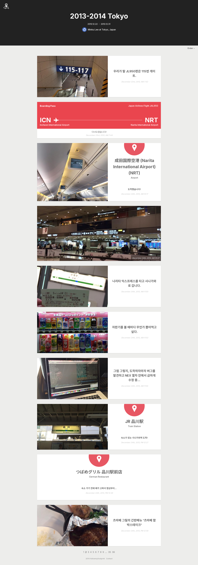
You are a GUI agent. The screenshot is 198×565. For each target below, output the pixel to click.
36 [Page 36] (113, 552)
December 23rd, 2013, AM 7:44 (99, 135)
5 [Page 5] (93, 552)
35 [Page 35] (109, 552)
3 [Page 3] (88, 552)
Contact (109, 558)
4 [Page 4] (91, 552)
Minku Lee (93, 29)
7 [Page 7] (98, 552)
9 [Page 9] (103, 552)
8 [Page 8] (100, 552)
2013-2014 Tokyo (99, 16)
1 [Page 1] (83, 552)
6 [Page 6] (96, 552)
